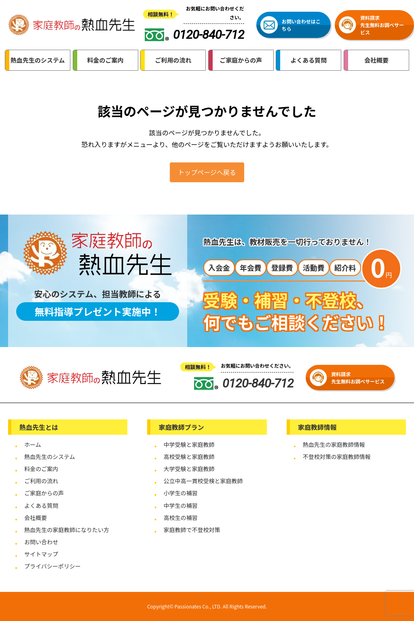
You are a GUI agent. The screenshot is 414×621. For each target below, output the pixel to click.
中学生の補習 (180, 505)
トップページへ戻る (207, 172)
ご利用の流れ (41, 481)
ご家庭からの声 (44, 493)
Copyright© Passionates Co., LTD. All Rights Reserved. (207, 606)
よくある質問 (41, 505)
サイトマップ (41, 554)
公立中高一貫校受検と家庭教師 (203, 481)
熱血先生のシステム (49, 457)
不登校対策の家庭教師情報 (337, 457)
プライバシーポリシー (52, 566)
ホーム (32, 444)
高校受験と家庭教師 (188, 457)
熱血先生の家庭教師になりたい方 (66, 530)
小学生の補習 (180, 493)
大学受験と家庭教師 (188, 469)
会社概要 (35, 518)
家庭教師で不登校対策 (191, 530)
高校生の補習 (180, 518)
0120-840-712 (244, 383)
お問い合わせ (41, 542)
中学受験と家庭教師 (188, 444)
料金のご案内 (41, 469)
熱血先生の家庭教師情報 (334, 444)
